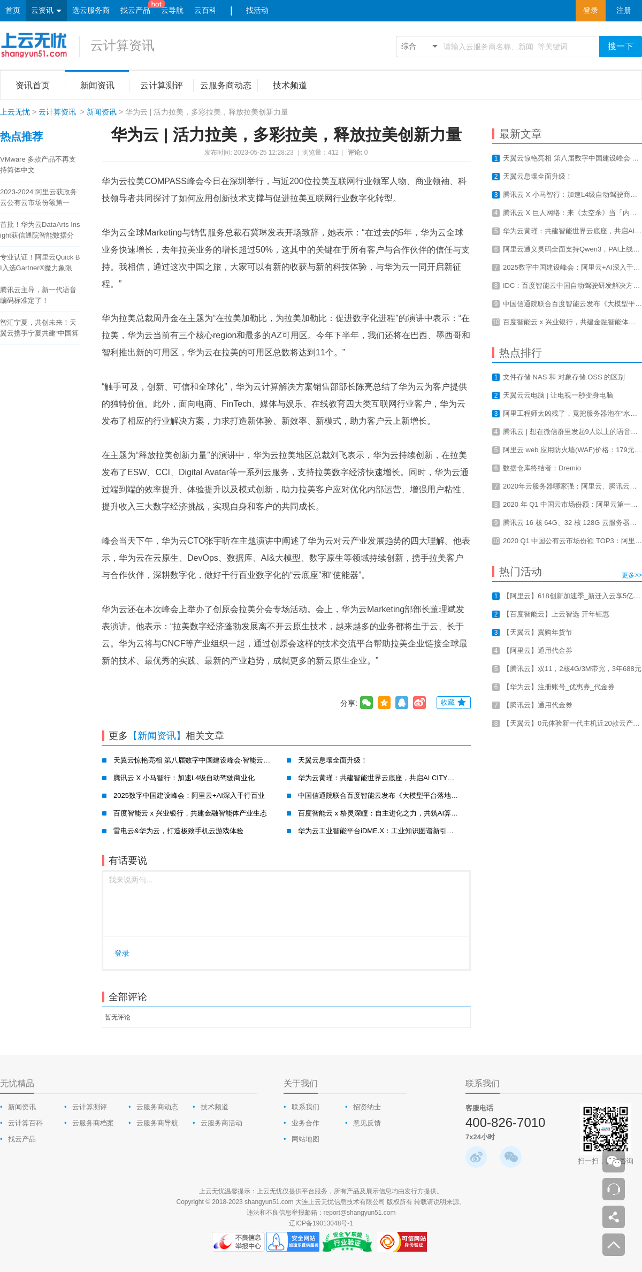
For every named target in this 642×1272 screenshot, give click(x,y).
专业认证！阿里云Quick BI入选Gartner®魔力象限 (40, 262)
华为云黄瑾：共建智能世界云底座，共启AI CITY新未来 (383, 778)
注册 (623, 10)
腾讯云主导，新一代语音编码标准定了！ (38, 295)
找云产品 (135, 10)
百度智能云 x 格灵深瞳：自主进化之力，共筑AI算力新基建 (388, 813)
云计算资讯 (122, 45)
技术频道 (214, 1107)
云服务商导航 (157, 1123)
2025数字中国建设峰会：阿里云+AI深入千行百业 (189, 795)
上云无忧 (15, 112)
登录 (590, 10)
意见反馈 (367, 1123)
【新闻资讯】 (157, 735)
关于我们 (301, 1083)
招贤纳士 (367, 1107)
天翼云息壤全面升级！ (333, 760)
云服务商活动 (221, 1123)
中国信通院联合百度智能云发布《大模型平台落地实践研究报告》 (399, 795)
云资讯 (46, 11)
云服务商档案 (93, 1123)
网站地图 (305, 1139)
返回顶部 (613, 1244)
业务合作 (305, 1123)
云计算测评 (89, 1107)
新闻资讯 (102, 112)
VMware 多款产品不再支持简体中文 (38, 164)
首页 (12, 10)
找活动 (257, 10)
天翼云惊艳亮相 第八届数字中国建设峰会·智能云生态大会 (202, 760)
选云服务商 (91, 10)
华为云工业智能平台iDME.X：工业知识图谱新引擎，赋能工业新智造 (403, 831)
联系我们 (305, 1107)
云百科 (205, 10)
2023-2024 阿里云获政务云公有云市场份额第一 (38, 197)
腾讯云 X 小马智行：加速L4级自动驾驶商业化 (184, 778)
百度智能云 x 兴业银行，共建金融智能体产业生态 (190, 813)
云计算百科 (25, 1123)
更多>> (632, 575)
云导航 (172, 10)
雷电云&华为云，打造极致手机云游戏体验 (178, 831)
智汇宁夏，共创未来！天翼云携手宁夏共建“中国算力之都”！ (39, 328)
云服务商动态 (157, 1107)
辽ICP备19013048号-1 (321, 1223)
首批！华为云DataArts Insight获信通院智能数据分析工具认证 (40, 230)
